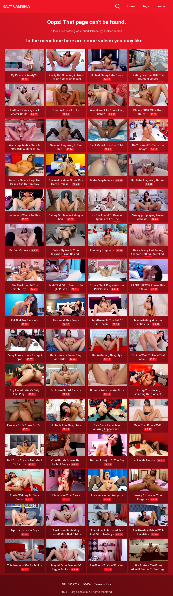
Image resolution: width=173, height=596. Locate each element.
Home (131, 6)
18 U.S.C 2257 (70, 584)
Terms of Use (102, 584)
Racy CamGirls (22, 6)
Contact (161, 6)
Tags (146, 6)
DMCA (87, 584)
